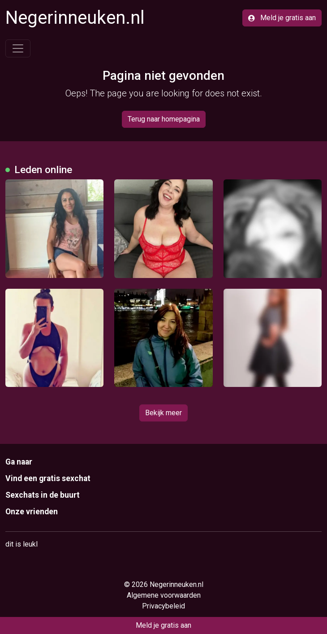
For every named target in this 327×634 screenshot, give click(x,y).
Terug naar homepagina (164, 119)
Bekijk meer (163, 412)
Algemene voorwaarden (164, 595)
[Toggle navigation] (17, 48)
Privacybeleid (163, 606)
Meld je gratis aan (282, 17)
